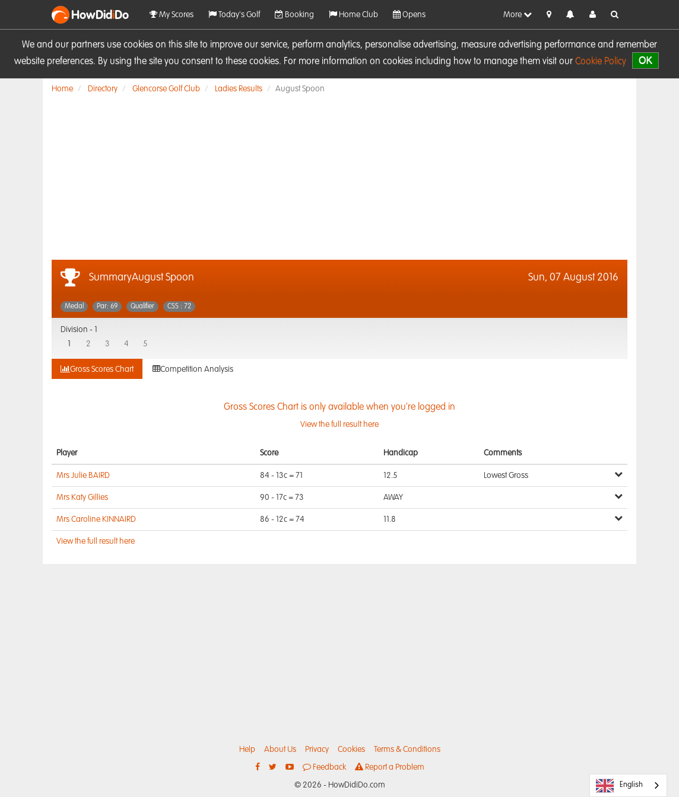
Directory (103, 89)
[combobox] (628, 785)
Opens (409, 14)
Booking (294, 14)
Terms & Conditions (407, 749)
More (517, 14)
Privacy (317, 749)
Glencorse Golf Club (166, 89)
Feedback (324, 767)
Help (247, 749)
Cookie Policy (600, 61)
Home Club (353, 14)
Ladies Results (238, 89)
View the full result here (95, 541)
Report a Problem (389, 767)
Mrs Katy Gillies (82, 497)
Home (62, 89)
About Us (280, 749)
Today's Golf (234, 14)
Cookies (351, 749)
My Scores (171, 14)
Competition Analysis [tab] (193, 369)
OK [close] (645, 60)
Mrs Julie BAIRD (83, 475)
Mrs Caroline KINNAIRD (96, 519)
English (619, 786)
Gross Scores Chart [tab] (97, 369)
